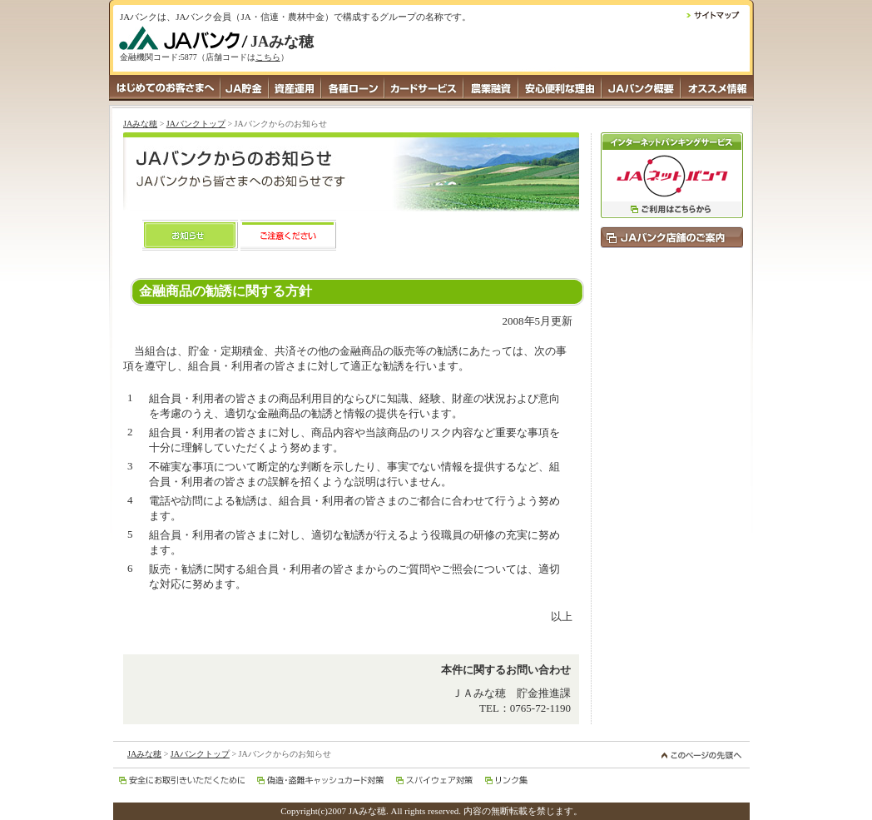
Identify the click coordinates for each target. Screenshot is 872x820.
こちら (267, 57)
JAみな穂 (140, 123)
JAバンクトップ (195, 123)
